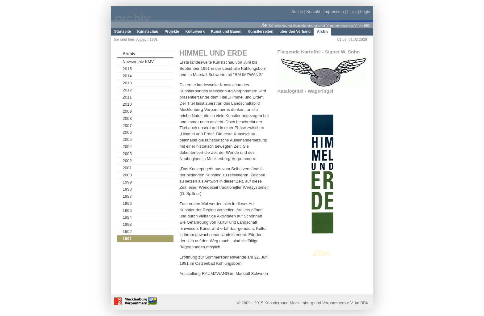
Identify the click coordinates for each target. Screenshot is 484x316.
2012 (127, 90)
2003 (127, 153)
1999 (127, 182)
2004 (127, 146)
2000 (127, 175)
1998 (127, 189)
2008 (127, 118)
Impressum (333, 11)
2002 (127, 160)
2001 (127, 168)
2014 (127, 76)
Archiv (141, 39)
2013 (127, 83)
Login (365, 11)
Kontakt (313, 11)
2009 (127, 111)
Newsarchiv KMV (138, 61)
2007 (127, 125)
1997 (127, 196)
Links (352, 11)
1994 (127, 217)
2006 (127, 132)
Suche (297, 11)
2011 (127, 97)
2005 (127, 139)
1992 (127, 231)
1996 (127, 203)
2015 (127, 68)
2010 (127, 104)
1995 (127, 210)
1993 (127, 224)
